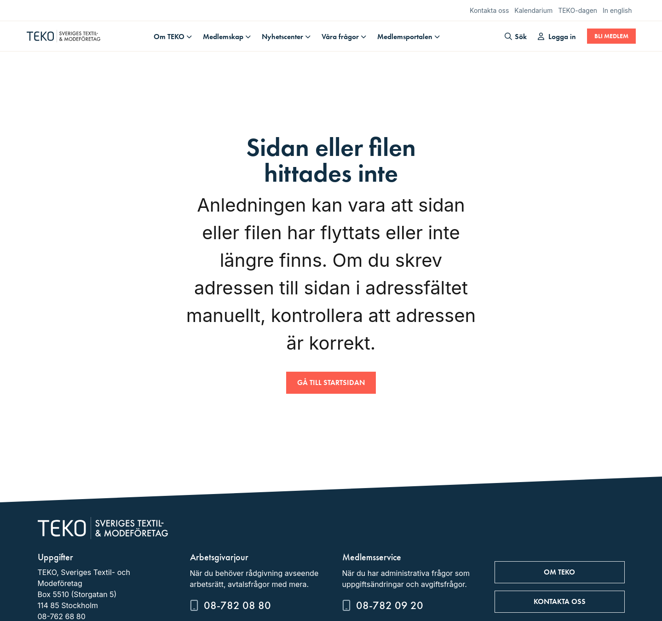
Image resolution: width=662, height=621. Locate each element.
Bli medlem (611, 36)
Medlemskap (223, 36)
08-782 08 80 (237, 605)
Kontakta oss (489, 10)
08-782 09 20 (389, 605)
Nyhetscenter (282, 36)
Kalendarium (533, 10)
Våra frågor (340, 36)
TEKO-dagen (577, 10)
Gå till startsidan (331, 382)
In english (617, 10)
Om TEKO (169, 36)
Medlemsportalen (404, 36)
